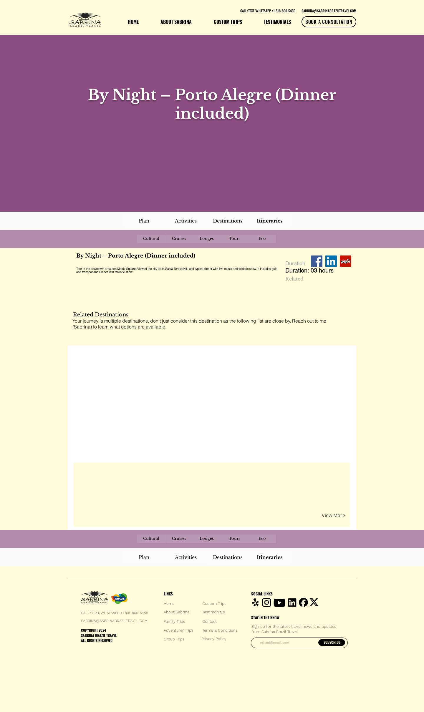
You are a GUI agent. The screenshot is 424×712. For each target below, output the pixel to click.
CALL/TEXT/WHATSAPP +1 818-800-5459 (114, 613)
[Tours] (234, 239)
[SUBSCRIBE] (331, 642)
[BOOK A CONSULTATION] (329, 21)
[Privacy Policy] (213, 639)
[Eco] (262, 239)
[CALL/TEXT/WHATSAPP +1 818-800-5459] (267, 10)
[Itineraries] (269, 221)
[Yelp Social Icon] (345, 261)
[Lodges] (207, 239)
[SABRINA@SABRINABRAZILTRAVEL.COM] (329, 10)
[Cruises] (179, 239)
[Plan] (144, 221)
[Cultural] (151, 239)
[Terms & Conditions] (220, 630)
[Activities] (186, 221)
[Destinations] (228, 221)
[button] (145, 474)
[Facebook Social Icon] (316, 261)
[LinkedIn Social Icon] (331, 261)
